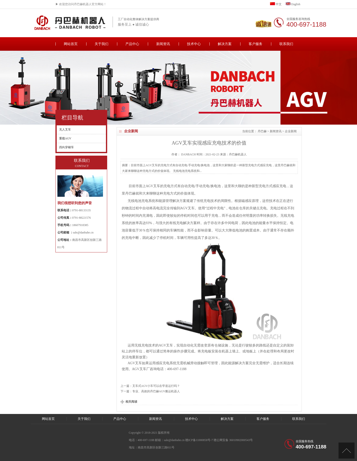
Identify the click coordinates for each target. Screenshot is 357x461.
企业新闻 (291, 131)
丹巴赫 (262, 131)
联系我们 (286, 44)
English (293, 4)
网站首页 (71, 44)
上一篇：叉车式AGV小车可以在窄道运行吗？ (150, 386)
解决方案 (225, 44)
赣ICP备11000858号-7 (199, 440)
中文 (276, 4)
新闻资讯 (163, 44)
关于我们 (101, 44)
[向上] (347, 451)
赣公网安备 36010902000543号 (233, 440)
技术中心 (194, 44)
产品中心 (132, 44)
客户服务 (255, 44)
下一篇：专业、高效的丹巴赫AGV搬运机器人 (150, 391)
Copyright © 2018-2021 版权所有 (149, 432)
